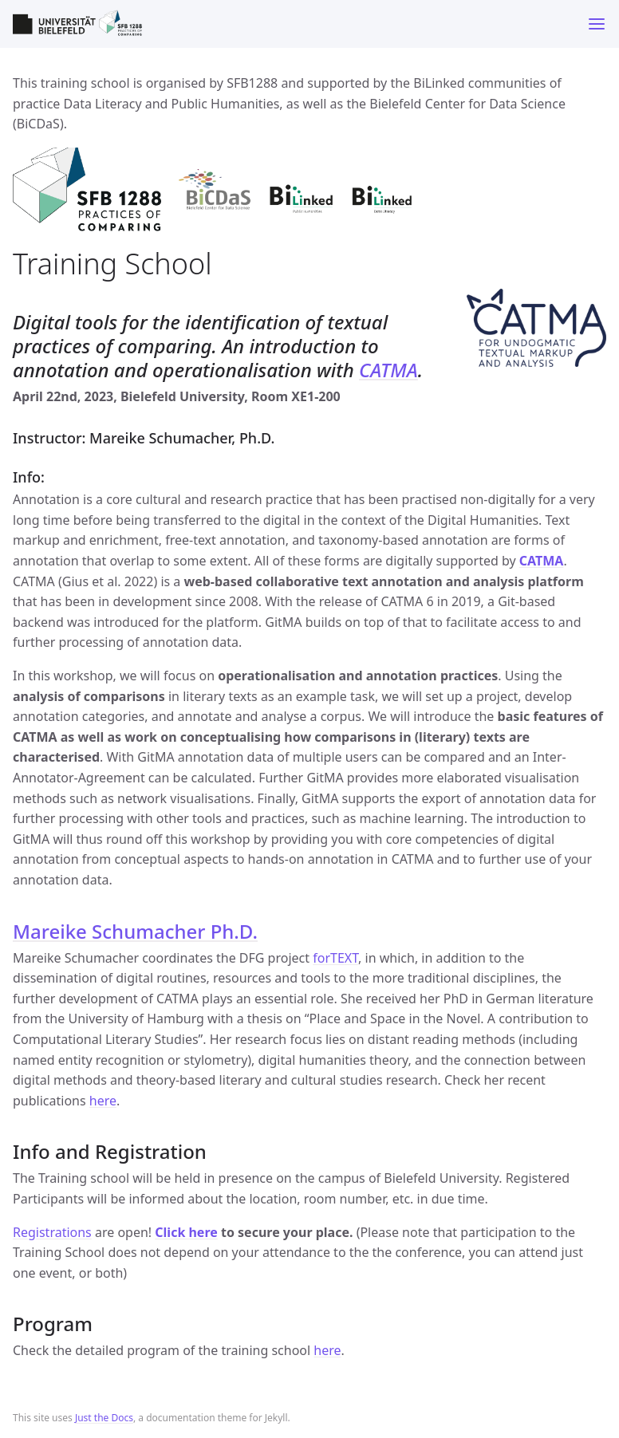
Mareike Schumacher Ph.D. (135, 931)
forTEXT (335, 958)
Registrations (52, 1232)
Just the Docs (104, 1417)
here (102, 1100)
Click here (186, 1232)
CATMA (388, 370)
